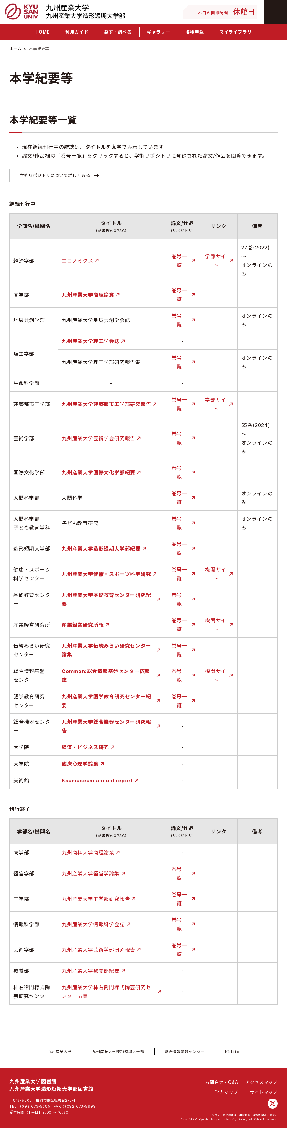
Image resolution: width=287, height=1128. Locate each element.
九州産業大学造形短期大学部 (118, 1051)
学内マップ (226, 1092)
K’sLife (232, 1051)
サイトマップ (264, 1092)
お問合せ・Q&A (221, 1082)
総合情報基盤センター (185, 1051)
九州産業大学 (60, 1051)
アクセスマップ (261, 1082)
